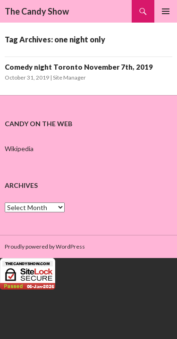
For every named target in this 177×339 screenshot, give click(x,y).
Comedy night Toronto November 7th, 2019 (79, 67)
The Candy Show (37, 11)
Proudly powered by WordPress (45, 246)
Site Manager (69, 77)
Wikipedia (19, 149)
